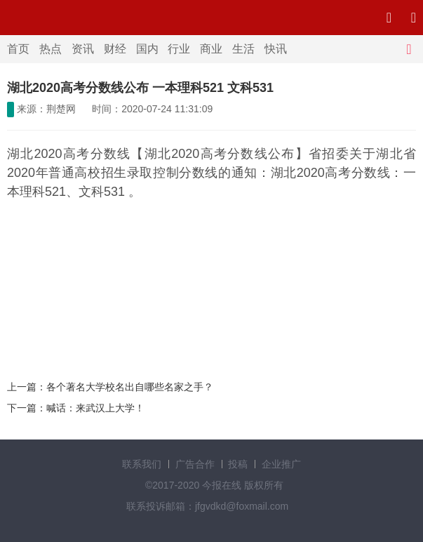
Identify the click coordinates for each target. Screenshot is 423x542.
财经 (115, 49)
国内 (147, 49)
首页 (18, 49)
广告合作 (195, 464)
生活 (243, 49)
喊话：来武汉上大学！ (95, 408)
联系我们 (141, 464)
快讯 (275, 49)
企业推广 (281, 464)
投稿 (238, 464)
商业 (211, 49)
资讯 (83, 49)
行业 (179, 49)
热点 (50, 49)
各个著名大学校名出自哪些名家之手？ (129, 386)
